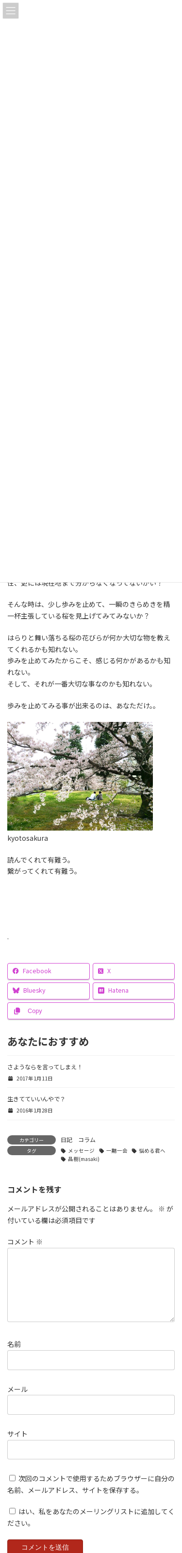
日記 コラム (78, 1139)
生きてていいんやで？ (36, 1099)
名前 (14, 1355)
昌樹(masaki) (83, 1158)
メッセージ (81, 1150)
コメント (25, 1242)
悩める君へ (152, 1150)
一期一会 (117, 1150)
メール (17, 1401)
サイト (17, 1445)
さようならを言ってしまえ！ (45, 1067)
